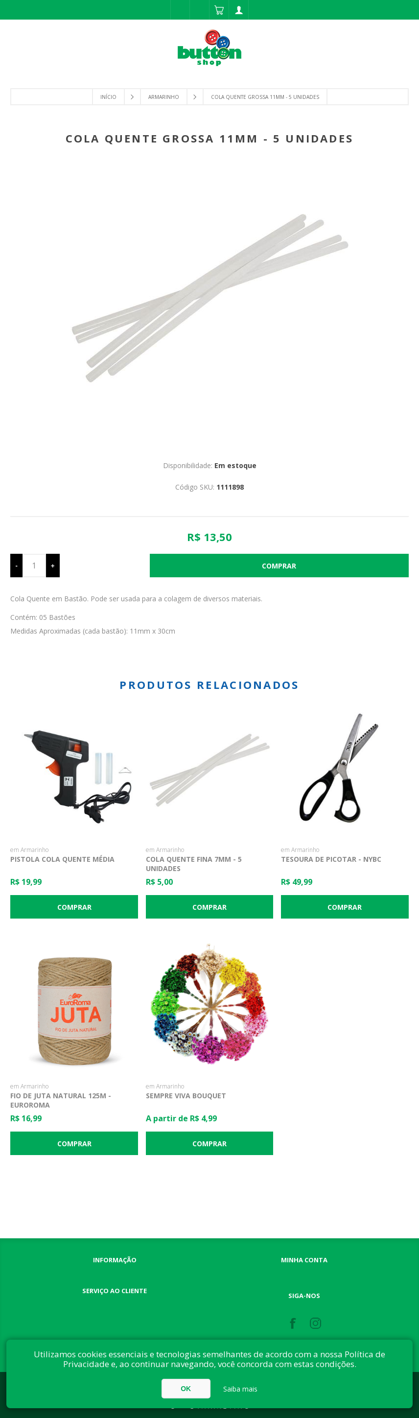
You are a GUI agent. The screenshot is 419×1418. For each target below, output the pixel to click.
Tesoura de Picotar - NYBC (331, 859)
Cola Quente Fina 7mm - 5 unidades (194, 863)
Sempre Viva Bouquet (186, 1095)
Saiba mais (240, 1389)
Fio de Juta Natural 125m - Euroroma (60, 1100)
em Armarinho (29, 850)
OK (186, 1389)
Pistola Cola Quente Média (62, 859)
